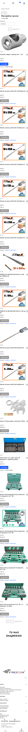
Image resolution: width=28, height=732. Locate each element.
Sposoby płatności (4, 700)
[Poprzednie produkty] (12, 621)
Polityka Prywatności (5, 694)
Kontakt (2, 718)
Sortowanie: (2, 21)
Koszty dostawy (4, 699)
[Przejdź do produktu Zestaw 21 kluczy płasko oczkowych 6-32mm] (14, 408)
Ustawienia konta (4, 707)
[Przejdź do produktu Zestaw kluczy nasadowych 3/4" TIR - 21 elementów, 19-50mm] (14, 591)
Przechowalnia (3, 708)
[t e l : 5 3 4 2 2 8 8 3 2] (4, 720)
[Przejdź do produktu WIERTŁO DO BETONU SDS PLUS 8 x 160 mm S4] (14, 298)
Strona (14, 29)
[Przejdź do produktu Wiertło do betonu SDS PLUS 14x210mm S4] (14, 188)
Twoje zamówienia (4, 706)
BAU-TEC (5, 9)
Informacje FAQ (3, 716)
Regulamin (2, 687)
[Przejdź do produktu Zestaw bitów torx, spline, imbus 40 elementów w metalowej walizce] (14, 445)
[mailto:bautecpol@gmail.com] (14, 720)
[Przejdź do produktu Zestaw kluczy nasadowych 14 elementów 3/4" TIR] (14, 555)
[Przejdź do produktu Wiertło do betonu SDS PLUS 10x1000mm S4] (14, 78)
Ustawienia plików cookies (6, 691)
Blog (1, 714)
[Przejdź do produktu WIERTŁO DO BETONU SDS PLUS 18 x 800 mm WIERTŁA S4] (14, 261)
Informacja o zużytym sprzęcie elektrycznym (10, 690)
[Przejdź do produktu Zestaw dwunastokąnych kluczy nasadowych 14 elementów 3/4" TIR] (14, 481)
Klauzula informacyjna (5, 688)
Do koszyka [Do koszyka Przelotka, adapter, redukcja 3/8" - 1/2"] (4, 64)
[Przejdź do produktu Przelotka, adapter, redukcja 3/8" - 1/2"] (14, 41)
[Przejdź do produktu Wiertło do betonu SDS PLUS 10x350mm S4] (14, 115)
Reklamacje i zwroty (5, 692)
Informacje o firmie (4, 715)
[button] (4, 3)
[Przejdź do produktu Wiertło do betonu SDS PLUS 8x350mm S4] (14, 371)
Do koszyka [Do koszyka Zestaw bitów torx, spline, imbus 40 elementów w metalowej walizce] (4, 467)
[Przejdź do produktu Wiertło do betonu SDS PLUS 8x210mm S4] (14, 335)
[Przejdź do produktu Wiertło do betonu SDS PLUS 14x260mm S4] (14, 225)
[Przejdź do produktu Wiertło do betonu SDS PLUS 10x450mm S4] (14, 151)
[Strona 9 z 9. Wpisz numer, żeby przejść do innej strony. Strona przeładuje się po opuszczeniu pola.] (17, 29)
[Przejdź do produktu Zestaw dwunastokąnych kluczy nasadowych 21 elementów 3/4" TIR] (14, 518)
